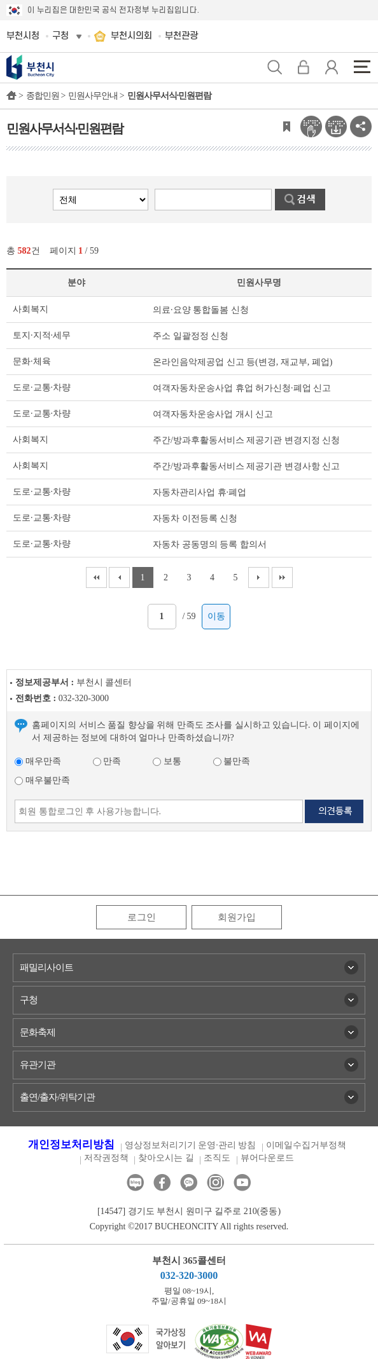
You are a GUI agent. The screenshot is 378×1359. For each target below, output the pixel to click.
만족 (107, 761)
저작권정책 (106, 1158)
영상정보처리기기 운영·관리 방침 (190, 1145)
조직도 (217, 1158)
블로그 (135, 1182)
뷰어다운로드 (267, 1158)
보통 (167, 761)
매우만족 (38, 761)
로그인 (141, 917)
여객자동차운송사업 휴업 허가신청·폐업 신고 (242, 388)
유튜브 (242, 1182)
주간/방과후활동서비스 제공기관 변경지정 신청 (246, 440)
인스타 (215, 1182)
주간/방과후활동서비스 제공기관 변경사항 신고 (246, 466)
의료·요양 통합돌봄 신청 (201, 310)
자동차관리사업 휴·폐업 (199, 492)
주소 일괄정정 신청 (190, 336)
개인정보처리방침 (71, 1144)
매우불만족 (42, 780)
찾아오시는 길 (166, 1158)
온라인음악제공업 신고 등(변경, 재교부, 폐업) (242, 362)
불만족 (232, 761)
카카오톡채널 (188, 1182)
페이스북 (162, 1182)
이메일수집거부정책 (306, 1145)
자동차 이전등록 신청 (195, 518)
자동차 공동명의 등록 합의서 (210, 544)
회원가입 (237, 917)
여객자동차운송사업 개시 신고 (213, 414)
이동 (216, 616)
